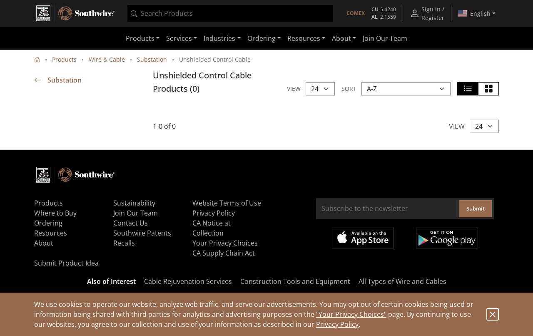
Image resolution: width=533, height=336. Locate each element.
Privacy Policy (337, 324)
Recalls (124, 243)
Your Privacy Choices (225, 243)
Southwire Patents (142, 233)
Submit (475, 208)
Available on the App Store (363, 238)
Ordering (48, 223)
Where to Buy (55, 213)
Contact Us (130, 223)
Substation (152, 59)
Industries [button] (219, 38)
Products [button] (140, 38)
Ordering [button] (261, 38)
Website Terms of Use (226, 203)
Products (64, 59)
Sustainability (134, 203)
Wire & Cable (107, 59)
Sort (348, 89)
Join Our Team (385, 38)
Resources (50, 233)
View (294, 89)
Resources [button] (303, 38)
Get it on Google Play (447, 238)
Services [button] (179, 38)
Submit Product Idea (66, 263)
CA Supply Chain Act (223, 253)
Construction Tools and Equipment (295, 281)
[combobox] (230, 13)
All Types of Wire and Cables (402, 281)
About (43, 243)
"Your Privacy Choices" (351, 314)
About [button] (341, 38)
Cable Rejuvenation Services (188, 281)
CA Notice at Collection (211, 228)
